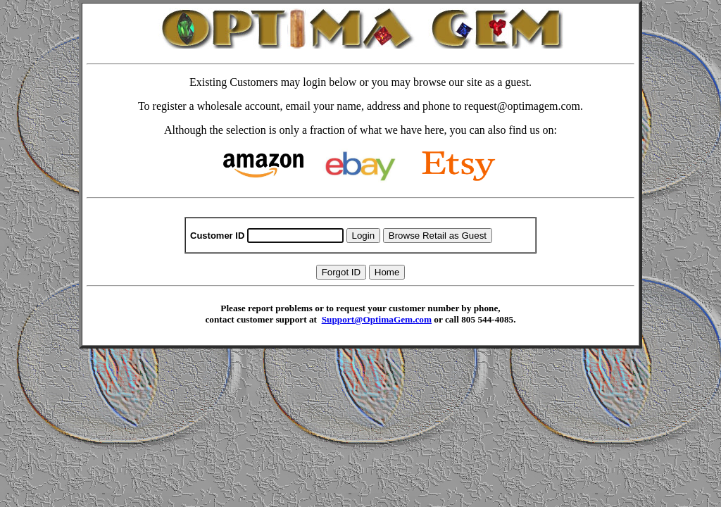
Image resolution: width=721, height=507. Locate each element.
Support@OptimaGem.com (377, 319)
